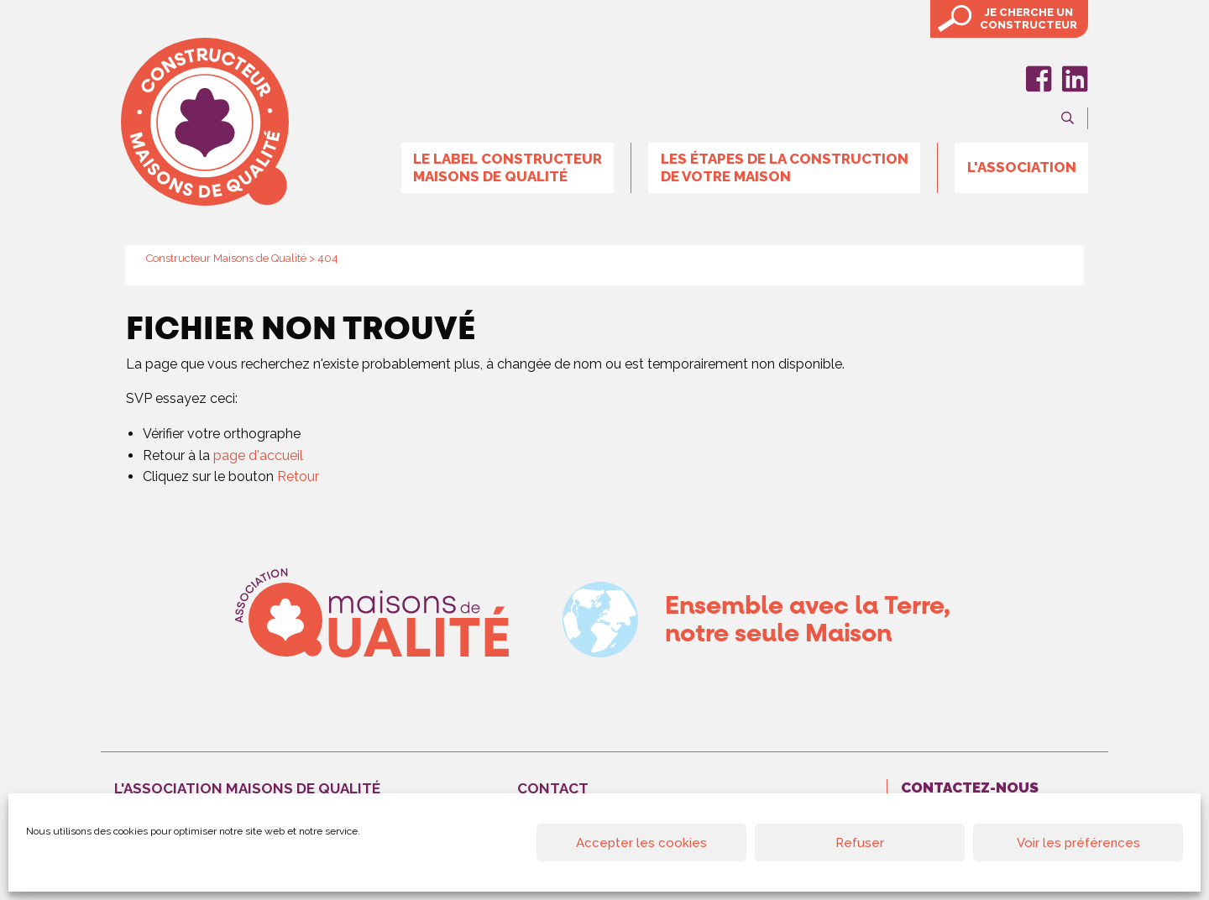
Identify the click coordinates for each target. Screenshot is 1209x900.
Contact (553, 788)
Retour (298, 476)
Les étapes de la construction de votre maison (784, 167)
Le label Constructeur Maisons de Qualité (507, 167)
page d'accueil (258, 455)
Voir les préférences (1078, 842)
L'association (1021, 167)
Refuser (859, 842)
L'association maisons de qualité (247, 788)
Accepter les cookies (641, 842)
